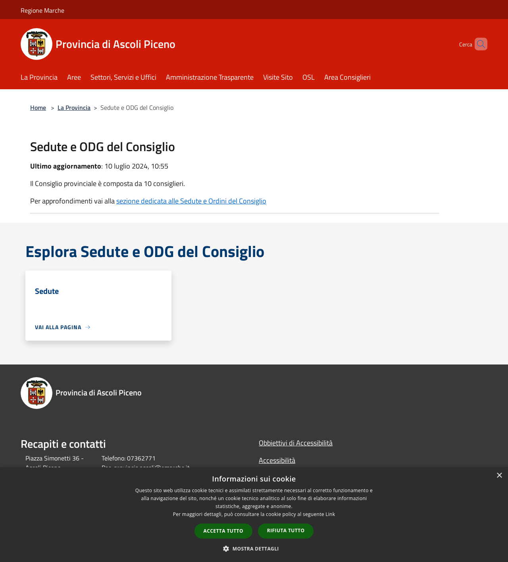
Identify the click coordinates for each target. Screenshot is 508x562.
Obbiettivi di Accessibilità (296, 442)
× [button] (499, 476)
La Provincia (74, 107)
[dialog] (254, 514)
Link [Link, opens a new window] (330, 514)
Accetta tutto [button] (223, 530)
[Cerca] (477, 44)
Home (38, 107)
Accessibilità (277, 460)
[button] (254, 548)
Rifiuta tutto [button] (286, 530)
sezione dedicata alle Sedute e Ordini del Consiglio (191, 201)
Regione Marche (42, 10)
